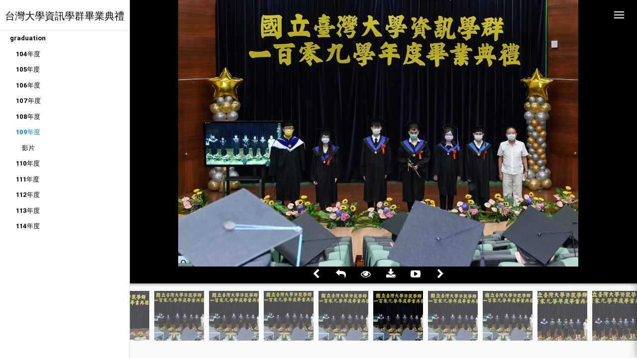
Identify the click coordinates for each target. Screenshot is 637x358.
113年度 (28, 210)
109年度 (28, 132)
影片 (28, 148)
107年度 (28, 100)
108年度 (28, 116)
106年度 (28, 85)
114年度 (28, 226)
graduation (28, 38)
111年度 (27, 179)
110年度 (28, 163)
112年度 (28, 194)
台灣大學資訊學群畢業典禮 (64, 15)
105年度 (28, 69)
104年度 (28, 54)
